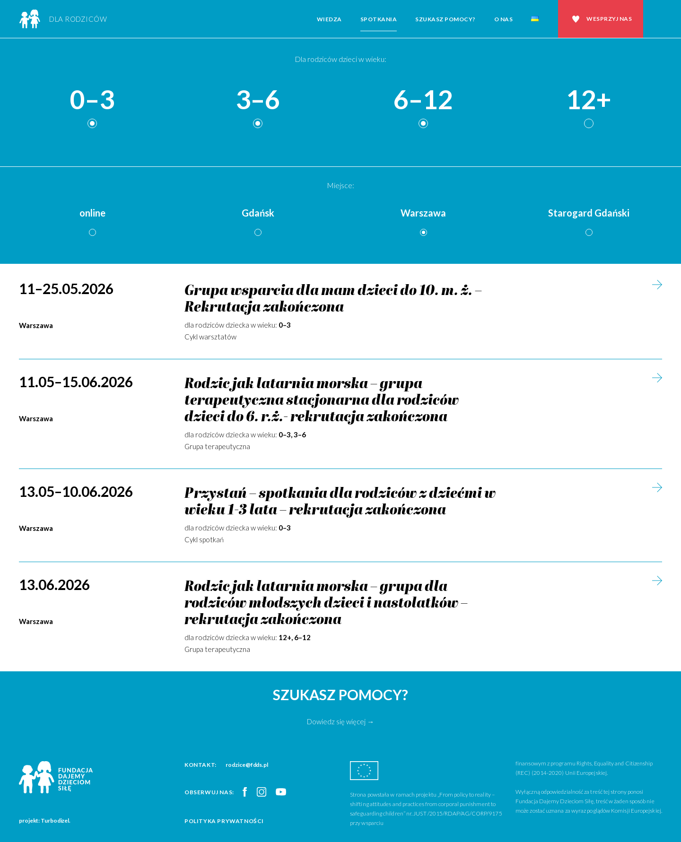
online (92, 212)
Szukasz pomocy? (445, 19)
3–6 (258, 100)
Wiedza (329, 19)
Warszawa (423, 212)
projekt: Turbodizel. (44, 820)
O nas (503, 19)
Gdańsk (258, 212)
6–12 (423, 100)
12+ (588, 100)
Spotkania (378, 19)
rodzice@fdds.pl (247, 764)
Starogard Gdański (588, 212)
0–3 (92, 100)
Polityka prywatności (224, 821)
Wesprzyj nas (609, 18)
